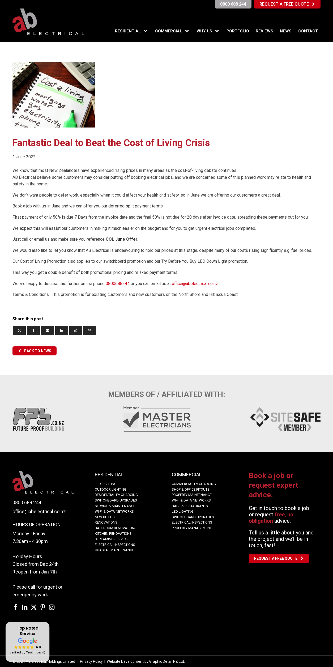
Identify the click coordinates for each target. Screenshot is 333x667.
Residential (128, 31)
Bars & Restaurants (190, 506)
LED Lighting (183, 511)
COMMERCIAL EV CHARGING (194, 484)
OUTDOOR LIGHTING (110, 489)
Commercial (168, 31)
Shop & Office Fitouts (191, 489)
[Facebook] (33, 330)
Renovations (106, 522)
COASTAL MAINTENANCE (114, 550)
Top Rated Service (27, 631)
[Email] (47, 330)
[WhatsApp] (75, 330)
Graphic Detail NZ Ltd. (167, 661)
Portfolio (238, 31)
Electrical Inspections (115, 545)
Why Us (204, 31)
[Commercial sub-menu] (188, 31)
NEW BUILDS (105, 517)
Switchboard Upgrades (116, 500)
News (286, 31)
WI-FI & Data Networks (114, 511)
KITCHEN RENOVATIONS (113, 534)
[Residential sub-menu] (146, 31)
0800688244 (118, 283)
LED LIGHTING (106, 484)
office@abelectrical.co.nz (195, 283)
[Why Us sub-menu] (218, 31)
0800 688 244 (26, 502)
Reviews (264, 31)
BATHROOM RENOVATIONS (115, 528)
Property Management (192, 528)
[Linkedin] (61, 330)
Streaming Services (112, 539)
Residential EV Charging (116, 495)
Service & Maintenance (115, 506)
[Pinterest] (89, 330)
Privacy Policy (91, 661)
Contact (308, 31)
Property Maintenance (192, 495)
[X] (19, 330)
